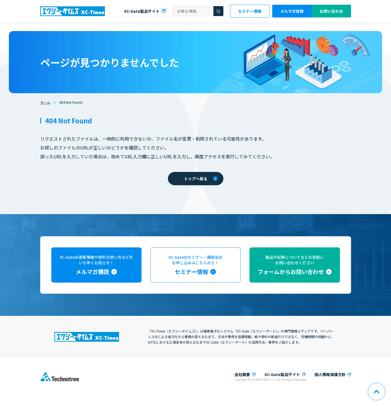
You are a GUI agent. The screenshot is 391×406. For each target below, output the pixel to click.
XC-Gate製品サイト (142, 11)
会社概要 (242, 374)
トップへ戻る (201, 178)
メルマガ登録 (292, 11)
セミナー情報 (249, 11)
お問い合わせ (331, 11)
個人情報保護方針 (329, 374)
